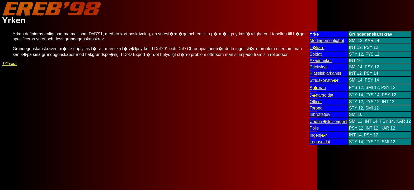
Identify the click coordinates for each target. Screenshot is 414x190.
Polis (314, 128)
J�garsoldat (321, 95)
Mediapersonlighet (327, 40)
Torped (316, 108)
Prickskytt (319, 67)
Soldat (316, 54)
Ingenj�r (318, 135)
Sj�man (318, 88)
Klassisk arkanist (325, 73)
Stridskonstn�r (324, 80)
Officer (316, 101)
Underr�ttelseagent (328, 121)
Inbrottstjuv (320, 114)
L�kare (317, 47)
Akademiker (321, 60)
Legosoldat (320, 142)
